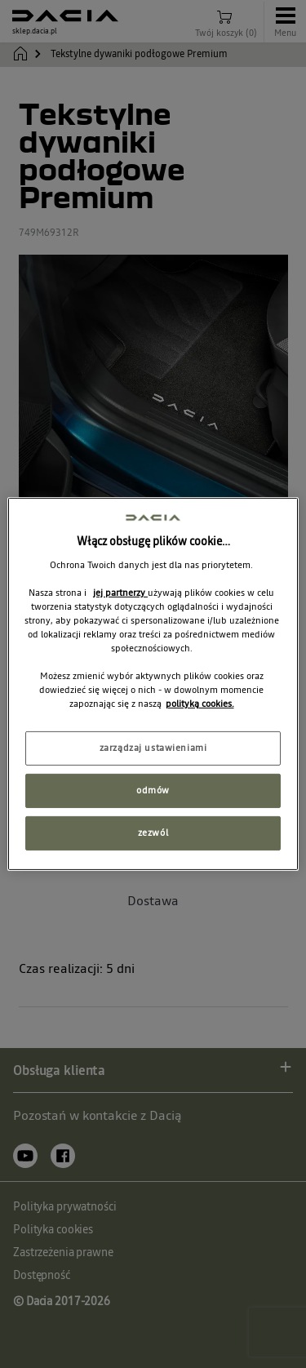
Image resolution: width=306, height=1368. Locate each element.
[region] (152, 684)
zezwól (153, 832)
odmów (153, 790)
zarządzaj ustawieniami (153, 747)
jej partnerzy (120, 592)
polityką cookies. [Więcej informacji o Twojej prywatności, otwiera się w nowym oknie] (200, 703)
